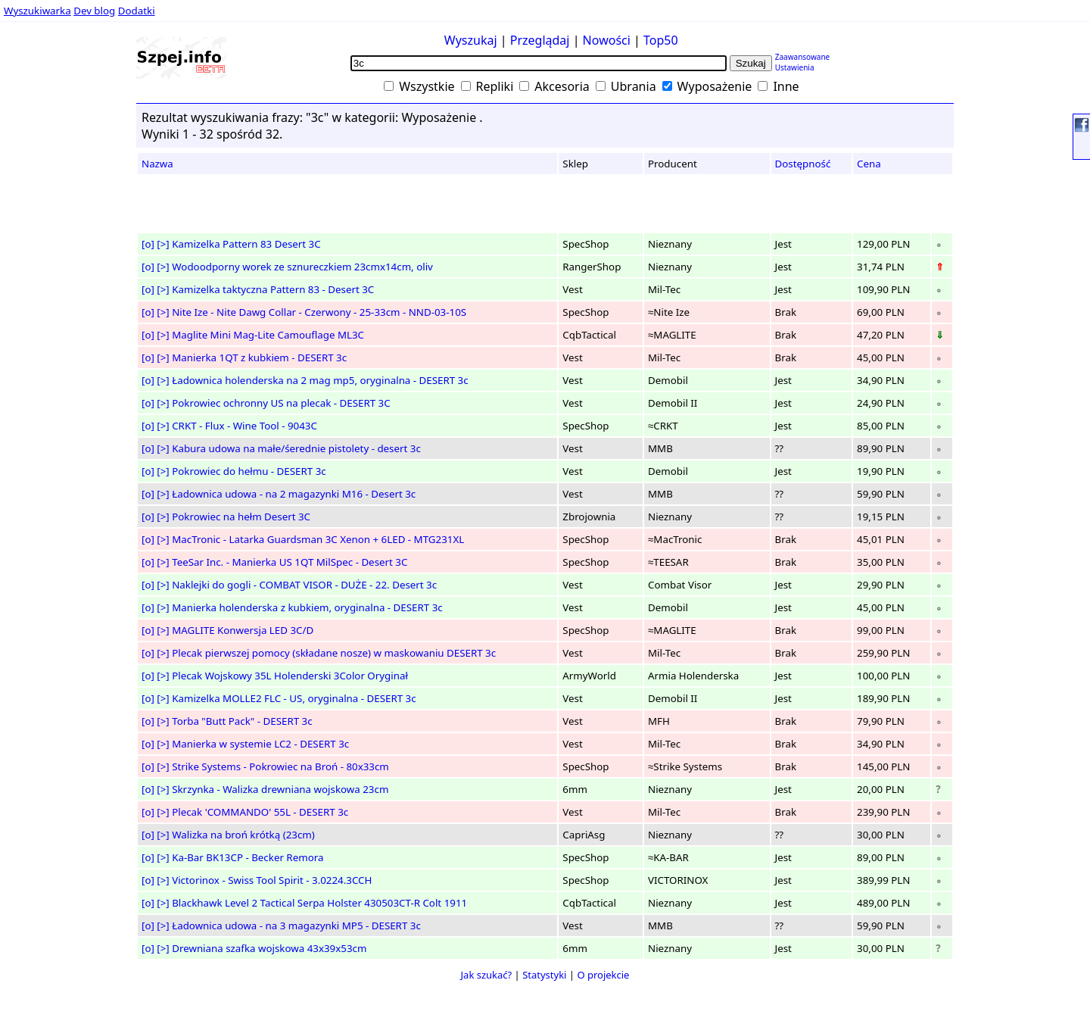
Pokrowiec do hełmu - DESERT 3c (248, 471)
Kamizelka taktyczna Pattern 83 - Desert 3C (273, 289)
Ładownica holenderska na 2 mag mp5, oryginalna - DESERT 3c (320, 380)
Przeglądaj (540, 40)
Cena (869, 163)
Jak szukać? (486, 975)
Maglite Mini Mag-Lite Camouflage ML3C (268, 335)
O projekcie (603, 975)
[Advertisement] (56, 294)
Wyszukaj (470, 40)
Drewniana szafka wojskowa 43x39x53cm (269, 948)
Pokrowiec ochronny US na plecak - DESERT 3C (281, 403)
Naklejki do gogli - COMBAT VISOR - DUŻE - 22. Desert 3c (304, 585)
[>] (163, 244)
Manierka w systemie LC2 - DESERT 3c (260, 744)
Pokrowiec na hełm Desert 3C (241, 516)
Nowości (607, 40)
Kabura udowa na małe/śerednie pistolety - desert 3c (296, 448)
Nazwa (157, 163)
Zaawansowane (802, 57)
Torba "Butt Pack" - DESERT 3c (242, 721)
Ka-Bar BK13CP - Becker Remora (247, 857)
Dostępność (803, 163)
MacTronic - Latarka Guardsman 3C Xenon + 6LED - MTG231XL (318, 539)
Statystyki (544, 975)
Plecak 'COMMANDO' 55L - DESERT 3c (260, 812)
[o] (148, 244)
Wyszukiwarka (37, 10)
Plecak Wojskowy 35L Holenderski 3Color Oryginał (290, 675)
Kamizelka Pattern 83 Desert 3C (246, 244)
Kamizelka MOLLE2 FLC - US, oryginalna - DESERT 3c (294, 698)
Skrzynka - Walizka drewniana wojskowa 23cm (280, 789)
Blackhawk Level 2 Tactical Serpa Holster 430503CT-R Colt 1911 (319, 903)
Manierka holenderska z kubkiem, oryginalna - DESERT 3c (307, 607)
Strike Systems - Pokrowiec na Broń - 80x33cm (280, 766)
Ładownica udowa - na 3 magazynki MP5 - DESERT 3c (296, 925)
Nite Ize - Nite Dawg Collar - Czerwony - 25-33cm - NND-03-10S (319, 312)
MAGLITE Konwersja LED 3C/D (242, 630)
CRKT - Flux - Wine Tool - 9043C (244, 425)
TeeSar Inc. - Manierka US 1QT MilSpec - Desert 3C (289, 562)
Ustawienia (794, 67)
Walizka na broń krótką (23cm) (243, 834)
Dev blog (94, 10)
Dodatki (136, 10)
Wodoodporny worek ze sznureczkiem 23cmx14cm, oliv (302, 266)
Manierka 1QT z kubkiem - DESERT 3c (259, 357)
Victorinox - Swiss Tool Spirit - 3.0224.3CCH (272, 880)
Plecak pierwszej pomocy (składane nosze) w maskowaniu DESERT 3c (334, 653)
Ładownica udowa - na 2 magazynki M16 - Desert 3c (294, 494)
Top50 (660, 40)
